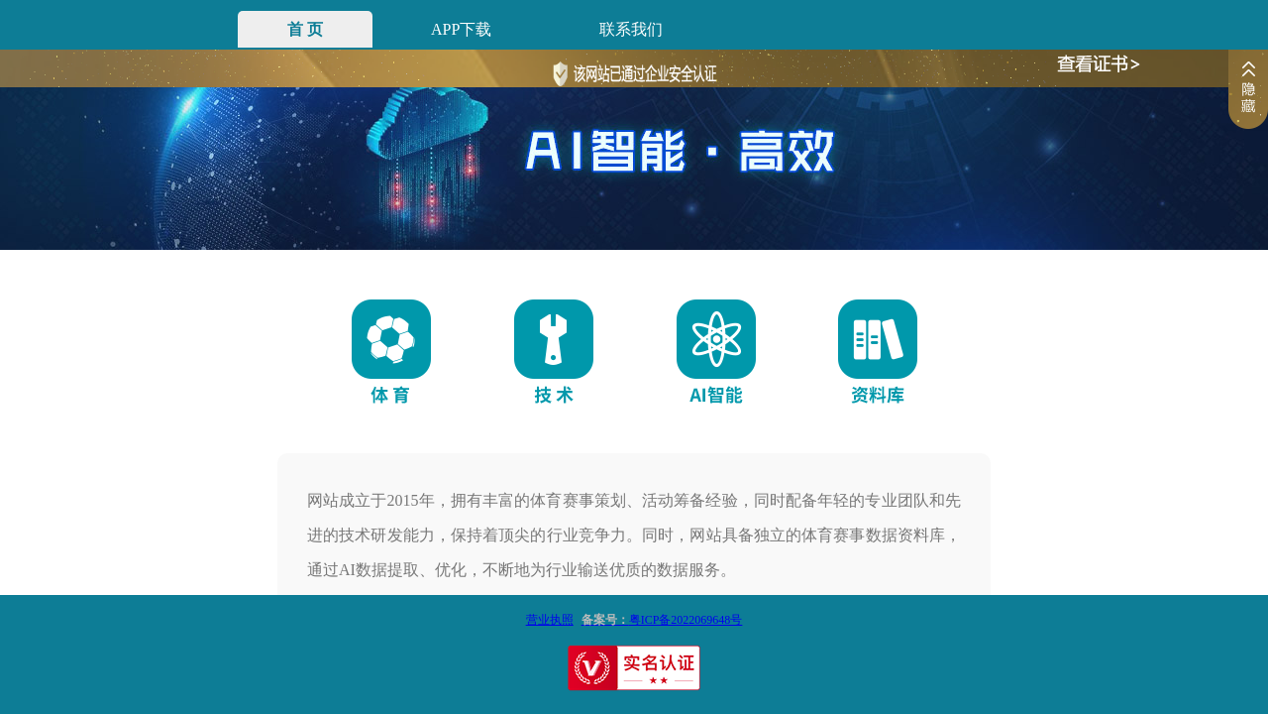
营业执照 (550, 620)
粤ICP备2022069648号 (658, 620)
